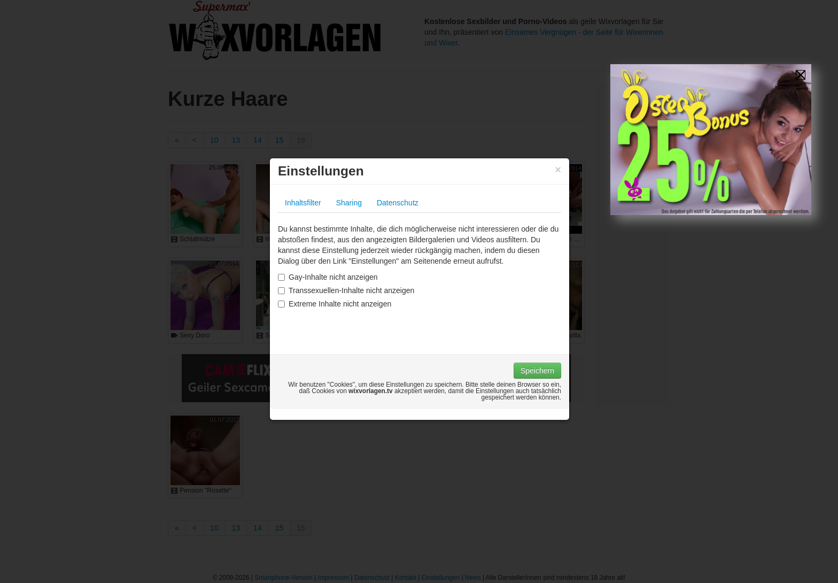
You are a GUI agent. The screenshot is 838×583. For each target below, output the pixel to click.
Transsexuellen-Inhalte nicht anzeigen (346, 290)
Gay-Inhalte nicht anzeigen (328, 277)
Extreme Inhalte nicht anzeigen (334, 304)
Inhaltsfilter (303, 202)
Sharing (349, 202)
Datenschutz (397, 202)
